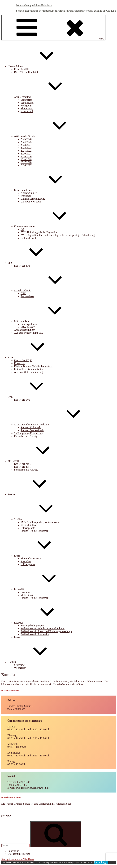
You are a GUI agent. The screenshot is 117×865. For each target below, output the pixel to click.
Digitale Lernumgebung (33, 198)
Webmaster (20, 667)
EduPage (42, 622)
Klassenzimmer (29, 193)
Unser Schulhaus (47, 190)
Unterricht (19, 363)
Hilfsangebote (28, 528)
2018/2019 (26, 159)
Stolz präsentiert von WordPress (17, 859)
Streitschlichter (28, 525)
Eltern (41, 555)
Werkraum (26, 195)
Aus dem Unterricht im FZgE (29, 372)
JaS (22, 229)
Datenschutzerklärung (19, 853)
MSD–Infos (27, 595)
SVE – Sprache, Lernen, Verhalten (56, 424)
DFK (23, 293)
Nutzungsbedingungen (32, 625)
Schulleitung (27, 102)
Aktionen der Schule (48, 136)
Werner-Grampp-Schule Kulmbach (34, 5)
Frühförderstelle (29, 238)
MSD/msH (37, 461)
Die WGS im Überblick (26, 72)
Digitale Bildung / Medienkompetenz (33, 366)
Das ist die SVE (22, 399)
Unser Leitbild (21, 69)
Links (17, 637)
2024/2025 (26, 142)
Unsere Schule (39, 66)
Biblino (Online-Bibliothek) (35, 530)
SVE (34, 396)
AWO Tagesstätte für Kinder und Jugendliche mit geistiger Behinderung (58, 235)
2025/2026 (26, 139)
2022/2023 (26, 147)
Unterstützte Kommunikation (29, 369)
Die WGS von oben (31, 201)
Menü (53, 27)
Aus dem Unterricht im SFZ (28, 332)
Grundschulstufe (46, 290)
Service (36, 494)
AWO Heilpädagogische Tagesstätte (39, 232)
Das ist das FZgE (23, 360)
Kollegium (26, 105)
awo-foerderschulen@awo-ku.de (33, 787)
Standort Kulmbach (31, 427)
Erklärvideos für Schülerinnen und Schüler (43, 628)
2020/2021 (26, 153)
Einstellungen (101, 862)
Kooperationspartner (48, 226)
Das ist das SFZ (22, 265)
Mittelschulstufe (46, 321)
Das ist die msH (22, 466)
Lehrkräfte (43, 589)
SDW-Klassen (28, 327)
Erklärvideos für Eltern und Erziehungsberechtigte (46, 631)
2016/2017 (26, 165)
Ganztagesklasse (29, 324)
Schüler (42, 519)
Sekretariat (26, 99)
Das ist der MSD (22, 463)
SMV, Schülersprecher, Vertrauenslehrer (41, 522)
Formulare (26, 561)
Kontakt (36, 662)
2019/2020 (26, 156)
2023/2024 (26, 145)
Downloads (26, 592)
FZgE (35, 357)
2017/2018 (26, 162)
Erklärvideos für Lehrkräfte (35, 634)
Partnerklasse (27, 296)
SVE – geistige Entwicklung (28, 433)
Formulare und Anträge (26, 436)
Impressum (13, 851)
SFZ (34, 262)
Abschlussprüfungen (24, 329)
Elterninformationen (31, 558)
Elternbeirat (27, 108)
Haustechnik (27, 111)
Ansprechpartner (46, 97)
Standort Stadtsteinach (32, 430)
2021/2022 (26, 150)
